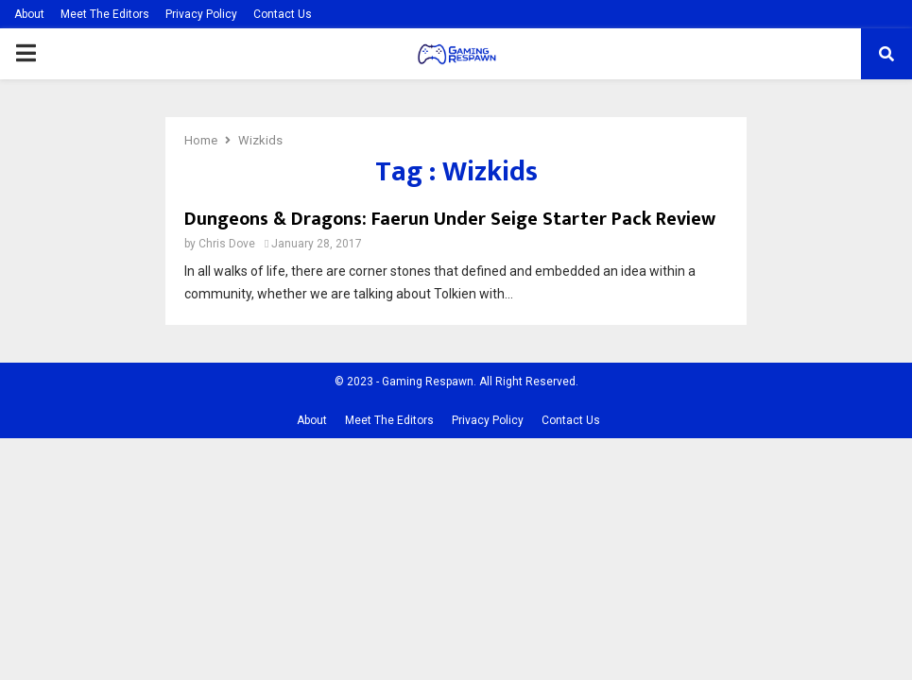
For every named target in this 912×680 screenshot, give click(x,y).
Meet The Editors (104, 14)
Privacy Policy (201, 14)
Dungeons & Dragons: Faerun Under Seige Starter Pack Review (449, 219)
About (29, 14)
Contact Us (282, 14)
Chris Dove (226, 243)
